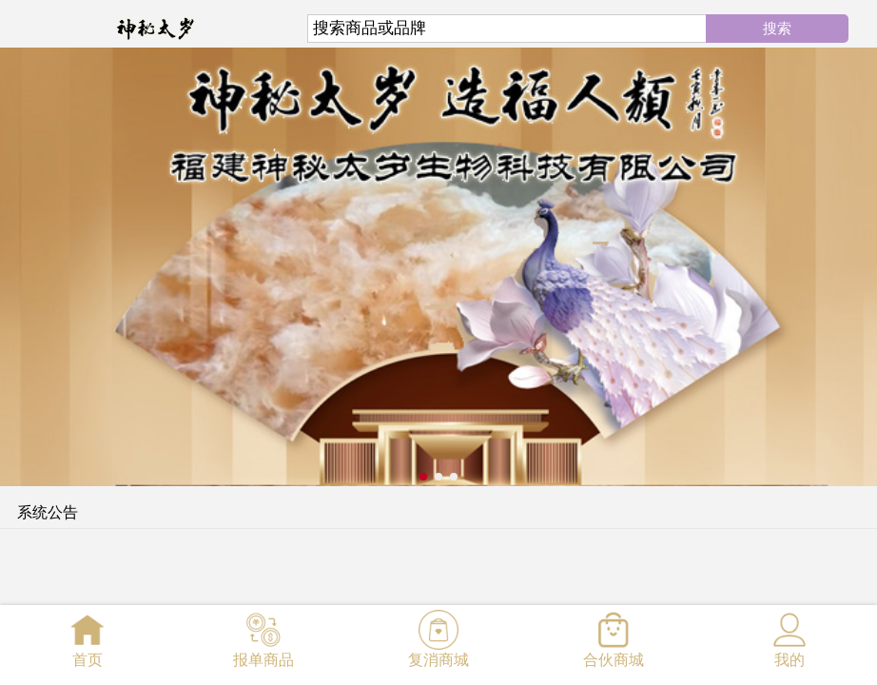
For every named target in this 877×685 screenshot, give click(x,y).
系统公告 (47, 512)
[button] (423, 476)
